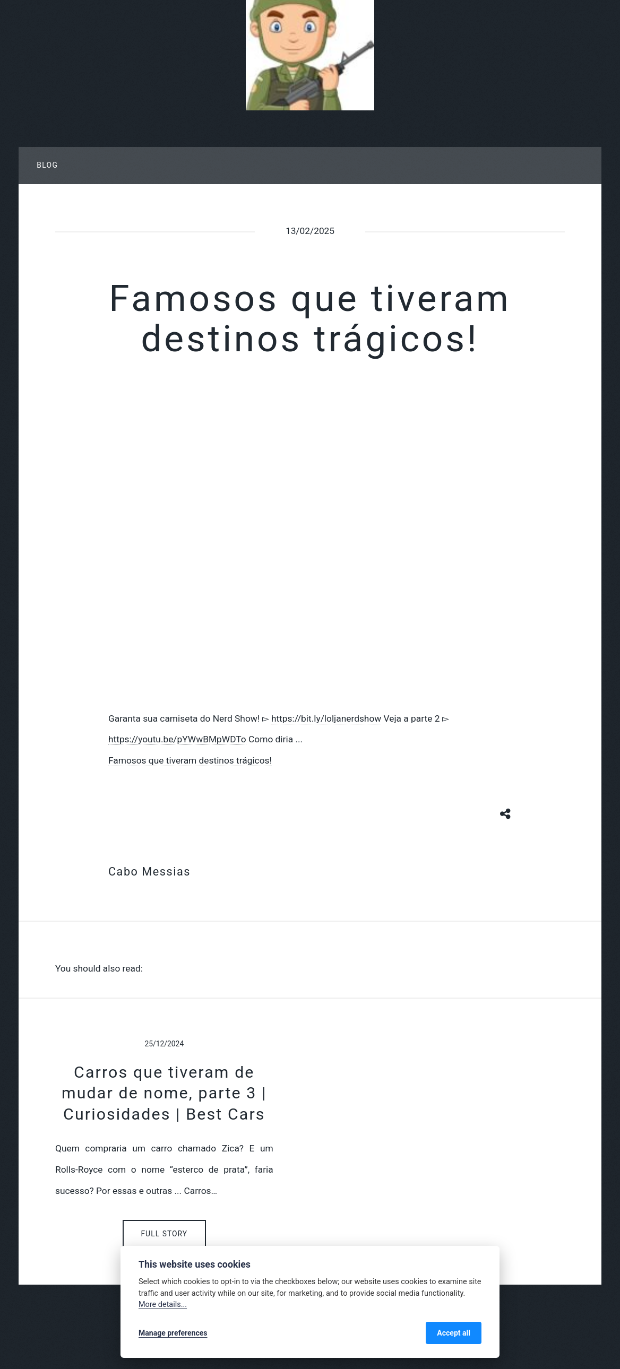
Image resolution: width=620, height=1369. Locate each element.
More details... (163, 1304)
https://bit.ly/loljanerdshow (326, 718)
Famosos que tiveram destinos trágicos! (190, 760)
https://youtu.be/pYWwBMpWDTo (177, 739)
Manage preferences (173, 1333)
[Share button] (506, 813)
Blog (47, 165)
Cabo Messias (149, 871)
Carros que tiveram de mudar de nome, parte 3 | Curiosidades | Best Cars (164, 1093)
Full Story (164, 1233)
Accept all (453, 1333)
